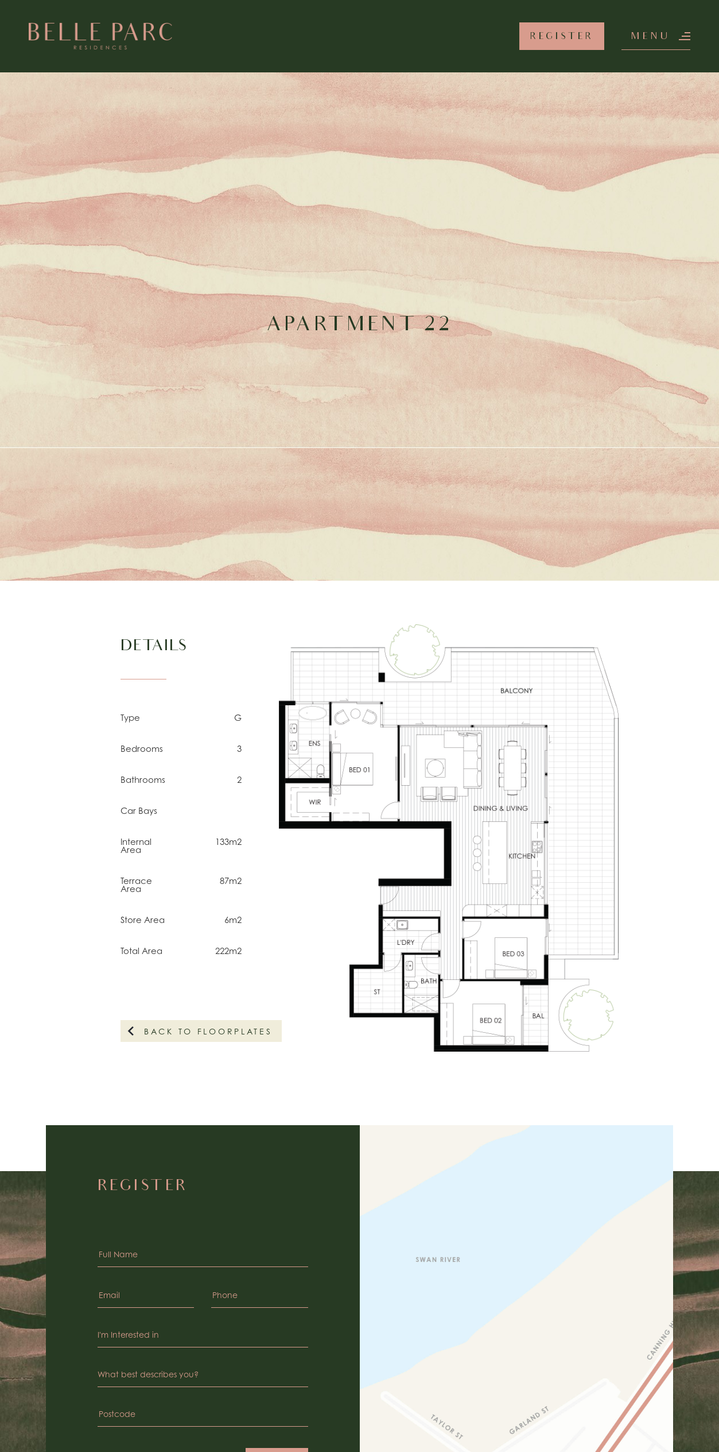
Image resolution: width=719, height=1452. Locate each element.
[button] (655, 36)
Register (562, 37)
